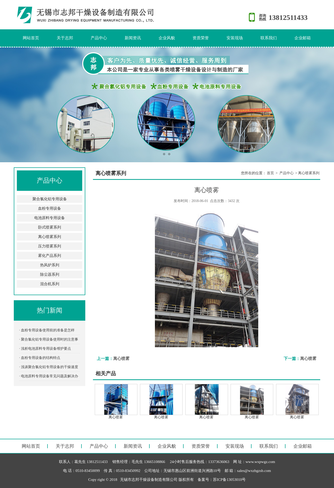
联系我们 (268, 38)
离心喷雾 (121, 358)
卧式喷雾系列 (49, 227)
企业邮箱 (302, 38)
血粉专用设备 (49, 208)
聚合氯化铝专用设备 (49, 199)
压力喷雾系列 (49, 246)
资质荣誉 (201, 38)
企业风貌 (167, 38)
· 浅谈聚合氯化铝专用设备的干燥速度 (48, 367)
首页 (270, 173)
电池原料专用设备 (49, 218)
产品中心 (99, 38)
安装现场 (234, 38)
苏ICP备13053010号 (229, 480)
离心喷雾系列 (49, 237)
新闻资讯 (133, 38)
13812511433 (288, 17)
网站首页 (31, 38)
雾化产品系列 (49, 256)
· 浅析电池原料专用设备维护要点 (45, 349)
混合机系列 (49, 284)
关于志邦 (65, 38)
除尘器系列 (49, 274)
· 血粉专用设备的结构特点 (39, 358)
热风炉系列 (49, 265)
